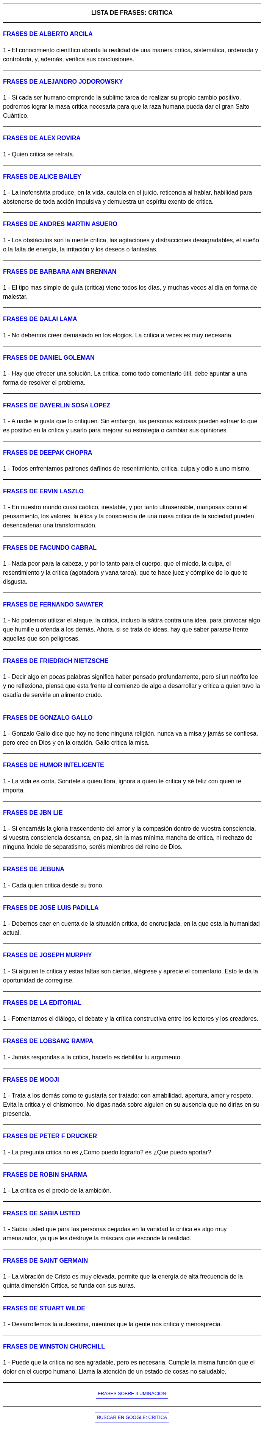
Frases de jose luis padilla (50, 907)
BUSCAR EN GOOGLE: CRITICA (132, 1417)
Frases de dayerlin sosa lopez (56, 405)
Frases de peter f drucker (50, 1136)
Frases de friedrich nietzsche (55, 661)
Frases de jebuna (33, 869)
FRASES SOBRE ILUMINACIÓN (132, 1393)
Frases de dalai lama (40, 319)
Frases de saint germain (45, 1260)
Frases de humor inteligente (53, 765)
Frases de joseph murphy (47, 955)
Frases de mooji (31, 1079)
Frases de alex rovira (42, 138)
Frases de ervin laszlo (43, 491)
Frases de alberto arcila (48, 34)
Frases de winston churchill (54, 1346)
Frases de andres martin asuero (60, 224)
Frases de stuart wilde (44, 1308)
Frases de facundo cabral (50, 547)
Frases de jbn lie (32, 812)
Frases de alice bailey (42, 176)
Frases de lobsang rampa (48, 1041)
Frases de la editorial (42, 1003)
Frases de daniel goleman (49, 357)
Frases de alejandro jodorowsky (63, 81)
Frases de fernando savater (53, 604)
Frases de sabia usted (41, 1213)
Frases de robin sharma (45, 1174)
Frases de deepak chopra (47, 452)
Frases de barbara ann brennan (59, 271)
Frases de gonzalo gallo (47, 717)
